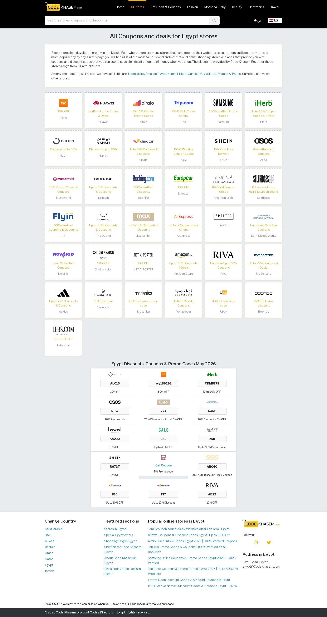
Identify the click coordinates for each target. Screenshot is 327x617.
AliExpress (183, 235)
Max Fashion (143, 235)
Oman (49, 553)
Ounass (193, 74)
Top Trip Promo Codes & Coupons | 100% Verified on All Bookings (187, 549)
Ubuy (223, 311)
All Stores (137, 7)
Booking (143, 197)
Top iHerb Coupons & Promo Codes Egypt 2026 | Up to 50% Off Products (193, 571)
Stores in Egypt (115, 529)
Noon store (136, 74)
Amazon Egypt (155, 74)
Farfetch (103, 197)
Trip (183, 121)
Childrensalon (103, 269)
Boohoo (263, 311)
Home (120, 7)
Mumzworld (63, 197)
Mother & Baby (215, 7)
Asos (263, 159)
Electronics (256, 7)
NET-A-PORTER (143, 269)
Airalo (143, 121)
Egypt (49, 565)
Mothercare (263, 273)
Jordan (49, 571)
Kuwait (49, 541)
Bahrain (50, 547)
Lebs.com (63, 345)
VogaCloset (208, 74)
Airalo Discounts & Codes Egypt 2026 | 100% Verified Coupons (192, 541)
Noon (63, 155)
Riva (223, 273)
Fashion (192, 7)
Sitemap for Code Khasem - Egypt (123, 549)
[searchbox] (127, 20)
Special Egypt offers (118, 535)
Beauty (237, 7)
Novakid (63, 273)
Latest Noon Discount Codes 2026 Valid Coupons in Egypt (189, 580)
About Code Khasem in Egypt (120, 560)
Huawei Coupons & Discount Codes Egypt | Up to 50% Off (189, 535)
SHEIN (224, 159)
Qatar (49, 559)
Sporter (224, 225)
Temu (63, 117)
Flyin (63, 235)
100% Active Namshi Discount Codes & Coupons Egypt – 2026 (192, 586)
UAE (48, 535)
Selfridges (263, 197)
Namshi (172, 74)
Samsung (224, 121)
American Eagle (224, 197)
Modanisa (143, 311)
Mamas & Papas (229, 74)
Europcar (184, 193)
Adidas (63, 311)
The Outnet (103, 235)
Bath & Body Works (263, 235)
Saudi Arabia (53, 529)
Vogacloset (183, 311)
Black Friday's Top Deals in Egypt (122, 571)
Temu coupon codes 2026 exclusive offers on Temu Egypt (189, 529)
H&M (184, 159)
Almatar (143, 159)
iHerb (183, 74)
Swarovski (103, 307)
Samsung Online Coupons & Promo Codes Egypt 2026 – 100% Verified (192, 560)
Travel (274, 7)
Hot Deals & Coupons (165, 7)
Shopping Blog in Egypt (120, 541)
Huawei (103, 121)
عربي (258, 20)
